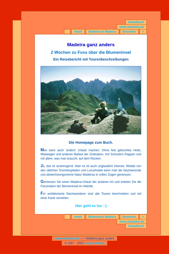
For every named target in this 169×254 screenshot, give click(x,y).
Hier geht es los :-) (91, 206)
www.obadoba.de (131, 27)
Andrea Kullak (94, 243)
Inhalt (78, 31)
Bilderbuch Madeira (102, 31)
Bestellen (129, 31)
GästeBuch (136, 22)
